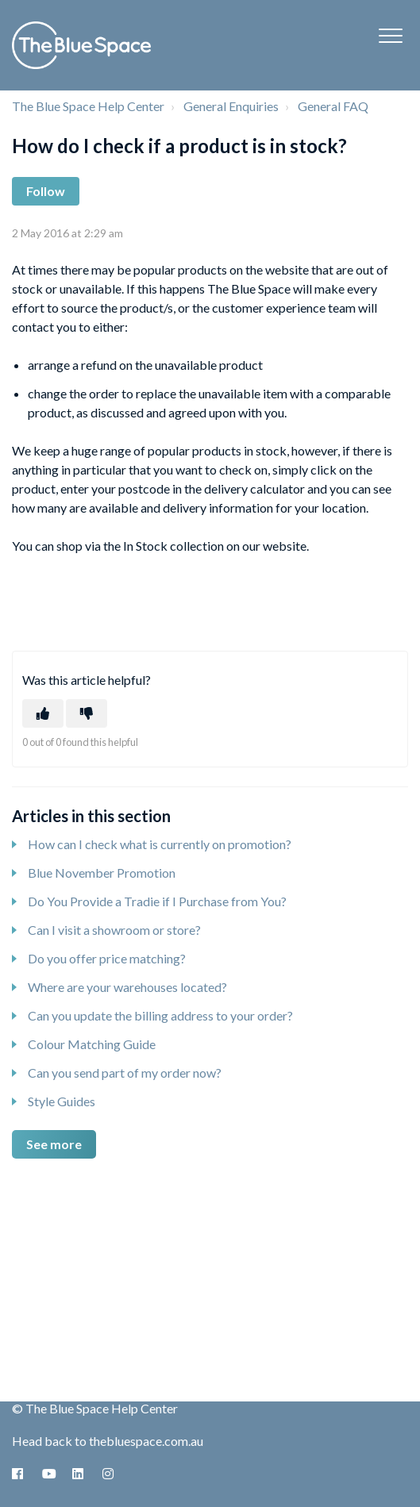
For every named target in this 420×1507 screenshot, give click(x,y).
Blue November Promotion (101, 872)
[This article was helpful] (43, 713)
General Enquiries (231, 105)
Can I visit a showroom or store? (114, 929)
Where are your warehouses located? (127, 986)
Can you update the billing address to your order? (160, 1015)
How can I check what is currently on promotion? (159, 844)
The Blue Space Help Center (88, 105)
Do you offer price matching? (107, 958)
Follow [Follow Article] (45, 190)
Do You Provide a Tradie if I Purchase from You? (157, 901)
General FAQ (333, 105)
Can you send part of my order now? (125, 1072)
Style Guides (61, 1101)
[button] (390, 35)
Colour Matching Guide (92, 1043)
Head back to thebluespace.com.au (107, 1440)
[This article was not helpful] (86, 713)
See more (54, 1143)
